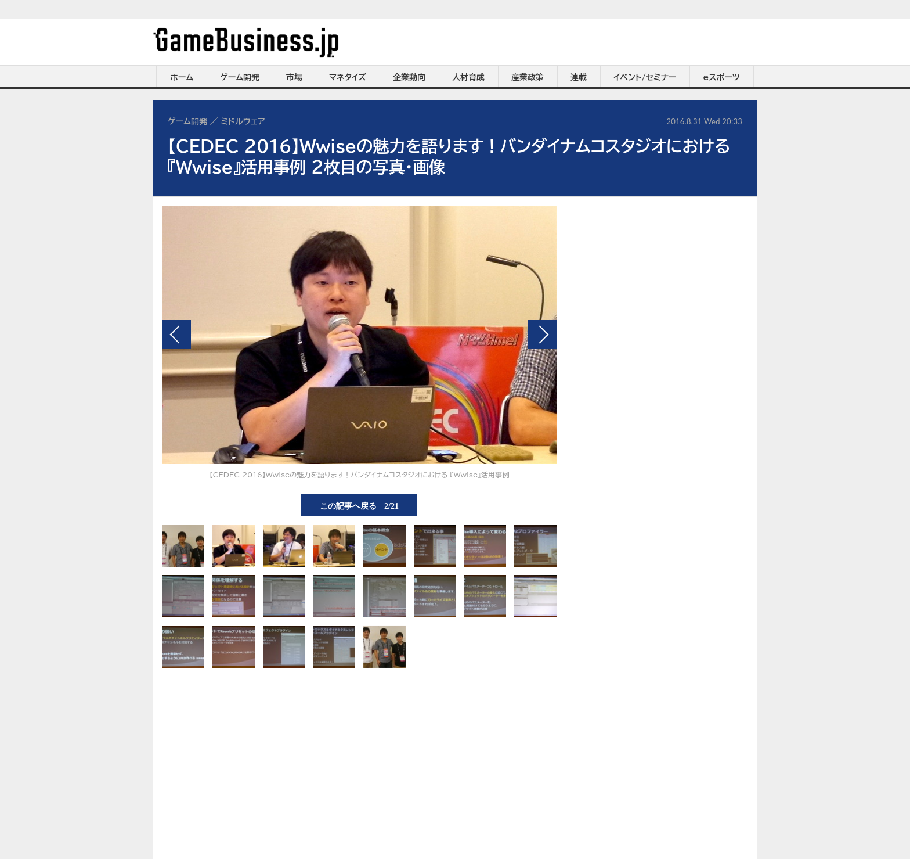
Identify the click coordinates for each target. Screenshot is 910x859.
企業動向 (409, 77)
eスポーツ (721, 77)
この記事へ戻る (359, 505)
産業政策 (527, 77)
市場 (294, 77)
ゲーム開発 (239, 77)
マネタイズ (347, 77)
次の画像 (542, 334)
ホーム (181, 77)
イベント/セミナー (645, 77)
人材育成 (468, 77)
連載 (578, 77)
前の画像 (176, 334)
